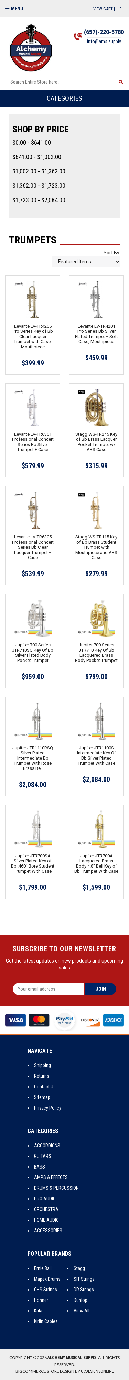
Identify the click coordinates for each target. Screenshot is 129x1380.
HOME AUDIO (46, 1220)
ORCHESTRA (46, 1209)
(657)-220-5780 (104, 32)
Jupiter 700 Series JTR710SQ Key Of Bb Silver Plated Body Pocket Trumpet (32, 652)
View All (81, 1311)
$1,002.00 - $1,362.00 (38, 171)
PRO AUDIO (45, 1198)
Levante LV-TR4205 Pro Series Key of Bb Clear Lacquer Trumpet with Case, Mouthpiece (33, 336)
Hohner (41, 1300)
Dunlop (80, 1300)
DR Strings (84, 1289)
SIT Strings (84, 1279)
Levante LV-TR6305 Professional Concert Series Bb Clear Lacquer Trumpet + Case (33, 547)
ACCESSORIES (48, 1230)
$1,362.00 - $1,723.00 (38, 185)
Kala (38, 1311)
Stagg (79, 1268)
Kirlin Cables (46, 1321)
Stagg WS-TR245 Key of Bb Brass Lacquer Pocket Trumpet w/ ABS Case (96, 442)
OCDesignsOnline (97, 1371)
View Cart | (108, 8)
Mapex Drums (47, 1279)
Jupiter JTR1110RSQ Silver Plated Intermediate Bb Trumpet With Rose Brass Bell (32, 758)
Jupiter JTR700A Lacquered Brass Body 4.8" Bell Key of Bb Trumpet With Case (96, 863)
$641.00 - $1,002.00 (36, 156)
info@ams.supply (104, 41)
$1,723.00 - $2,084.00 (38, 200)
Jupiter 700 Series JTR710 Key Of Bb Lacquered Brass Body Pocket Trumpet (96, 652)
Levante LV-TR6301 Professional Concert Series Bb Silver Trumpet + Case (33, 442)
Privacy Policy (47, 1108)
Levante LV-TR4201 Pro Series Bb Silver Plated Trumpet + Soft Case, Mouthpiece (96, 334)
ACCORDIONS (47, 1145)
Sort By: (112, 252)
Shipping (42, 1065)
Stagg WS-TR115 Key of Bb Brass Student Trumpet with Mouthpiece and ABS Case (96, 547)
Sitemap (42, 1097)
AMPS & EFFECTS (51, 1177)
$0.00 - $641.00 (31, 142)
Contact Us (45, 1086)
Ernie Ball (43, 1268)
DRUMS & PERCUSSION (56, 1188)
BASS (39, 1167)
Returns (41, 1076)
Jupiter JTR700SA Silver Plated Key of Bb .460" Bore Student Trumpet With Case (32, 863)
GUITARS (42, 1156)
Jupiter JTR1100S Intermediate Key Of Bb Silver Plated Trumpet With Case (96, 755)
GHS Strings (45, 1289)
